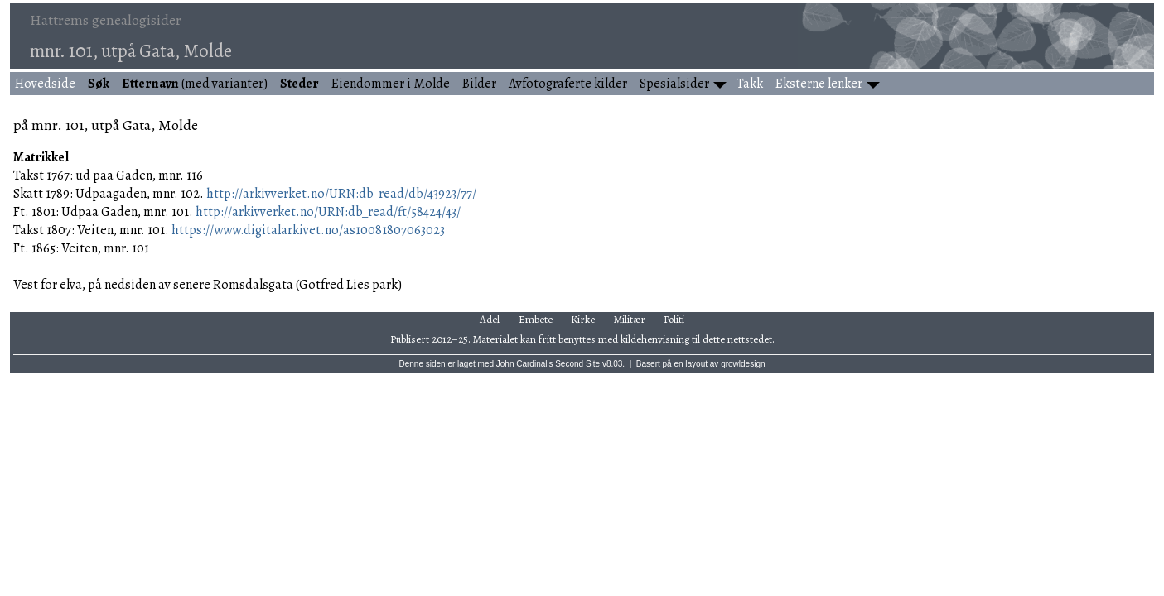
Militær (629, 319)
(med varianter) (195, 83)
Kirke (583, 319)
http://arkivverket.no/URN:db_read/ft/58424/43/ (328, 212)
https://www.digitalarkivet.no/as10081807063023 (308, 230)
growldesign (743, 363)
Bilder (479, 83)
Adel (490, 319)
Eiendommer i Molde (390, 83)
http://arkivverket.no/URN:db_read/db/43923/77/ (341, 194)
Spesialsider (674, 83)
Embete (536, 319)
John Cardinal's (524, 363)
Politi (674, 319)
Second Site (577, 363)
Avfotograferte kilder (568, 83)
